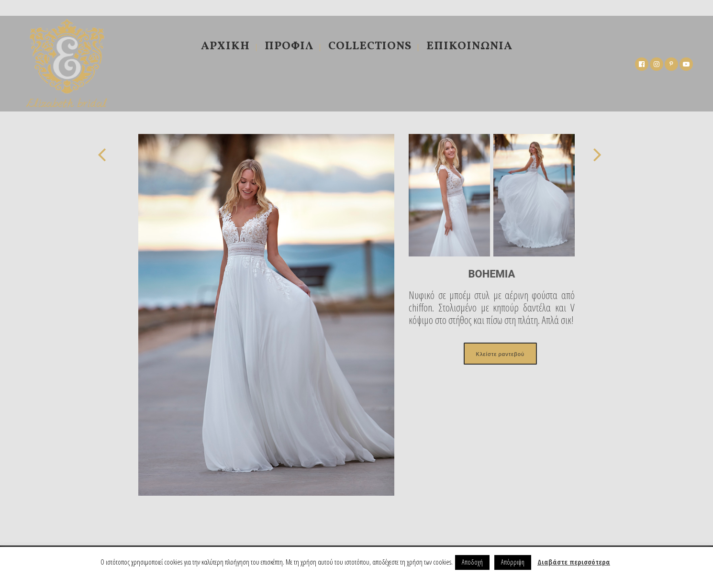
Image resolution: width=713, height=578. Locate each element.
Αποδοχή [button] (472, 562)
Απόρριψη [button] (512, 562)
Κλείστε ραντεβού (500, 353)
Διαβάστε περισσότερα (573, 562)
